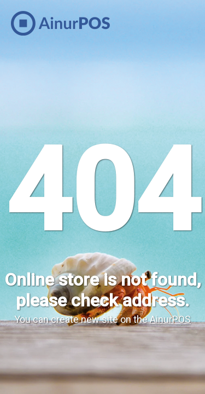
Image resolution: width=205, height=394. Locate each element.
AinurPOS (170, 319)
